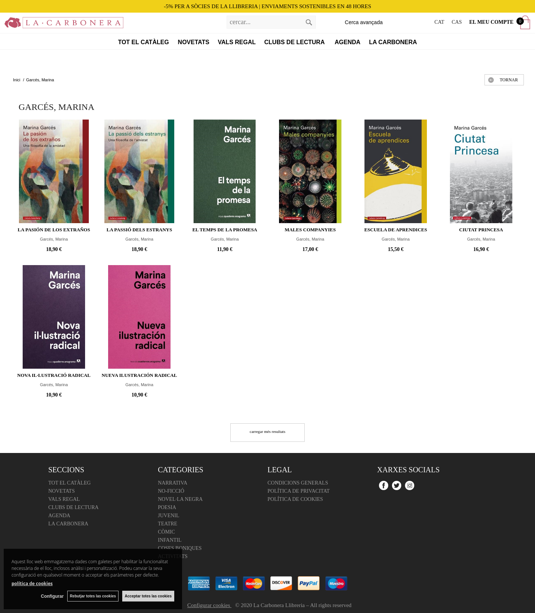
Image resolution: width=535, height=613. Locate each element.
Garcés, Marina (54, 239)
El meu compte (491, 22)
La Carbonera (393, 42)
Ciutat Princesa (481, 229)
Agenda (347, 42)
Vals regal (237, 42)
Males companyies (310, 229)
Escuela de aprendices (395, 229)
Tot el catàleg (143, 42)
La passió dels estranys (139, 229)
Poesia (167, 507)
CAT (439, 22)
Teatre (167, 523)
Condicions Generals (298, 483)
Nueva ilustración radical (139, 375)
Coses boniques (180, 548)
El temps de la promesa (224, 229)
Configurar (52, 596)
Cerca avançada (364, 22)
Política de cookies (295, 499)
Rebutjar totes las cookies (93, 596)
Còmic (166, 532)
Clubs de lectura (295, 42)
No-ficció (171, 491)
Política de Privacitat (299, 491)
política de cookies (32, 583)
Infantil (170, 540)
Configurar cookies (209, 605)
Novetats (194, 42)
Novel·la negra (180, 499)
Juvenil (168, 515)
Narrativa (172, 483)
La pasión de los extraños (54, 229)
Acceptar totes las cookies (148, 596)
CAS (457, 22)
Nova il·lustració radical (53, 375)
